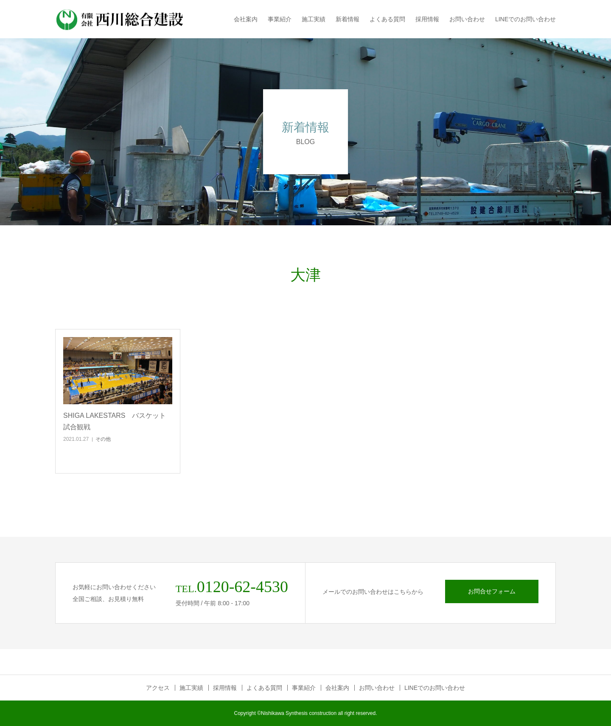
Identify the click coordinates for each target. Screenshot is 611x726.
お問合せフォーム (492, 591)
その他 (103, 439)
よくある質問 (387, 19)
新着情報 (347, 19)
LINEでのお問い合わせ (525, 19)
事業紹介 (279, 19)
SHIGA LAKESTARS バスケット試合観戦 (114, 421)
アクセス (158, 688)
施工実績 (313, 19)
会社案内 (246, 19)
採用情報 (427, 19)
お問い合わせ (467, 19)
